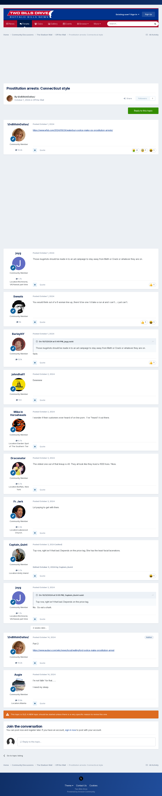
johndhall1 (18, 374)
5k (18, 322)
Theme (69, 785)
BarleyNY (18, 333)
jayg (18, 253)
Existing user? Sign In (127, 14)
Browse (84, 23)
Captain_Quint (18, 544)
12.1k (19, 359)
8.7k (19, 440)
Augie (18, 674)
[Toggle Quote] (37, 341)
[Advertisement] (81, 61)
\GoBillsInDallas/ (26, 96)
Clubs (40, 23)
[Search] (122, 23)
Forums (25, 24)
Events (68, 23)
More (97, 23)
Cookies (93, 785)
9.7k (19, 484)
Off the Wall (38, 100)
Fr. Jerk (18, 501)
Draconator (18, 458)
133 (19, 400)
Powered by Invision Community (81, 792)
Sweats (18, 296)
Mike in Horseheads (18, 413)
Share (128, 98)
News (12, 23)
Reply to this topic (143, 110)
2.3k (19, 527)
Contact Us (81, 785)
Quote (42, 150)
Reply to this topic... (30, 741)
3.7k (19, 570)
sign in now (70, 730)
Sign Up (148, 14)
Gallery (54, 23)
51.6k (18, 700)
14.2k (18, 150)
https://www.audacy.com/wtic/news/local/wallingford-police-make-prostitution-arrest (73, 650)
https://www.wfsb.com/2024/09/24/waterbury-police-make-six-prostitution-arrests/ (73, 130)
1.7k (19, 279)
